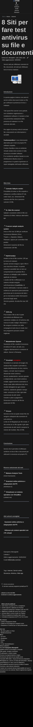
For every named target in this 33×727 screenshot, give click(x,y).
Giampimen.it (4, 625)
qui (5, 218)
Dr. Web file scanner (13, 210)
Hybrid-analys (11, 256)
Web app (20, 573)
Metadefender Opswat (13, 341)
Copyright (2, 658)
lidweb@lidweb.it (9, 644)
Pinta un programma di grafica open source (13, 615)
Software (16, 6)
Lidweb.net (4, 623)
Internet (17, 10)
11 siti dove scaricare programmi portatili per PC (15, 586)
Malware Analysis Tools (14, 473)
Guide (16, 8)
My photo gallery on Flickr (8, 631)
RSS (2, 642)
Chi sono (3, 636)
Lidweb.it (3, 621)
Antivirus (13, 573)
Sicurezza (7, 573)
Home (16, 5)
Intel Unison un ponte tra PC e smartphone (13, 605)
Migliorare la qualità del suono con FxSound (14, 611)
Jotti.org (9, 312)
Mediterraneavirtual (6, 632)
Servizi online (17, 570)
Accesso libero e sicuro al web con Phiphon (13, 613)
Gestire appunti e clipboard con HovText (12, 607)
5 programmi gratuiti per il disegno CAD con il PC (15, 609)
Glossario (16, 12)
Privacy (3, 640)
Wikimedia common (14, 560)
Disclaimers (4, 638)
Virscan (8, 411)
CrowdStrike (19, 285)
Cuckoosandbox (9, 140)
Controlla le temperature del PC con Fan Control (15, 617)
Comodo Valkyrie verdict (14, 188)
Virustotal (9, 360)
